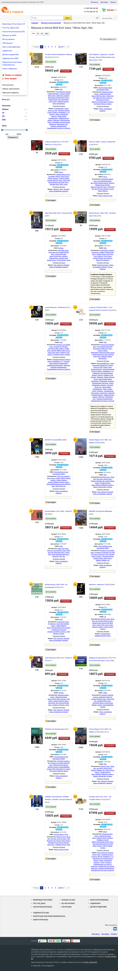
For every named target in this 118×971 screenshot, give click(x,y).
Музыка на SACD (9, 35)
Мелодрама (103, 381)
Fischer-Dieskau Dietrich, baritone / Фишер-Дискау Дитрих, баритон (103, 185)
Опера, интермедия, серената (58, 191)
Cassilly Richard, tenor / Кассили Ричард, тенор (59, 254)
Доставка (104, 2)
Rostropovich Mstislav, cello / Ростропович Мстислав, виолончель (103, 346)
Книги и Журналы (9, 69)
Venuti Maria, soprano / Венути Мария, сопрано (103, 846)
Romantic (67, 189)
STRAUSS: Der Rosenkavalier (54, 729)
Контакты (94, 2)
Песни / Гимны (107, 389)
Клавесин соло (108, 375)
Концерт (52, 114)
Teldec (105, 693)
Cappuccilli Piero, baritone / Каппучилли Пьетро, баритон (102, 100)
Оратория (110, 385)
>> (68, 47)
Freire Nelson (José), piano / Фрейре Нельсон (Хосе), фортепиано (59, 101)
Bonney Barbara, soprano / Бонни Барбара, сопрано (103, 705)
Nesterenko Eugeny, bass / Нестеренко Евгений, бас (102, 181)
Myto (61, 546)
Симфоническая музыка (55, 365)
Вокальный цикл (103, 265)
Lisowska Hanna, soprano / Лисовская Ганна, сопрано (103, 556)
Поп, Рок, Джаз (39, 903)
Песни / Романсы (97, 391)
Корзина (112, 10)
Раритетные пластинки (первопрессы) (12, 63)
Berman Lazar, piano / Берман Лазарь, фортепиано (103, 356)
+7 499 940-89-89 (91, 8)
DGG (61, 89)
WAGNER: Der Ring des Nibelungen (100, 511)
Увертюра (56, 120)
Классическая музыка (42, 907)
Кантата (100, 375)
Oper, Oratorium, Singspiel (61, 265)
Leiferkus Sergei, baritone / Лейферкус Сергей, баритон (102, 840)
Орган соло (98, 387)
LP (38, 33)
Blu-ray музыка (8, 39)
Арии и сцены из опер (105, 196)
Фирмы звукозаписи (10, 89)
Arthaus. (61, 248)
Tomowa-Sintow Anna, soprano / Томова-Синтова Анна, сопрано (59, 630)
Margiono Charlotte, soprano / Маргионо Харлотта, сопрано (102, 697)
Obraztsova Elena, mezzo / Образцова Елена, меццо (102, 94)
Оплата (113, 2)
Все (33, 33)
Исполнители (7, 85)
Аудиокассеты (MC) (10, 58)
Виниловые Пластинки (42, 900)
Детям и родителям (10, 54)
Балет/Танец (107, 367)
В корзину (66, 71)
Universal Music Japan (61, 834)
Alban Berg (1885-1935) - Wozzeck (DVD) (58, 213)
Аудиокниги (7, 51)
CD (42, 33)
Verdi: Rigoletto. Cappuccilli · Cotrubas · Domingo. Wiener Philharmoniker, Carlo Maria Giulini (102, 57)
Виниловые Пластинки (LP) (13, 24)
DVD (46, 33)
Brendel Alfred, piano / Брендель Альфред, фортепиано (59, 96)
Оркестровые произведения (58, 363)
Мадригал (100, 377)
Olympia (61, 693)
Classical (56, 189)
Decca (61, 172)
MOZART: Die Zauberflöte (53, 440)
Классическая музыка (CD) (13, 32)
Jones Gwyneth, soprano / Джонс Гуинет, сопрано (103, 627)
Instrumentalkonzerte (103, 363)
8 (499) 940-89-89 (90, 962)
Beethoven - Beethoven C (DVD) (99, 584)
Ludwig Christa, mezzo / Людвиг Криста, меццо (102, 483)
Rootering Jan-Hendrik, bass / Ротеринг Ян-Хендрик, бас (59, 346)
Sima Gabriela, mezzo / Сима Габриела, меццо (58, 626)
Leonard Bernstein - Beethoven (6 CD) (57, 307)
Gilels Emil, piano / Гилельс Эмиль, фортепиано (101, 350)
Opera (61, 189)
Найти (67, 18)
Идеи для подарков (10, 93)
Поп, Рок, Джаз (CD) (10, 28)
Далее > (61, 47)
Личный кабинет (108, 18)
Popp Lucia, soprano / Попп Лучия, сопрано (103, 256)
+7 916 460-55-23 (91, 12)
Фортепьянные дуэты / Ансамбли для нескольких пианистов (58, 122)
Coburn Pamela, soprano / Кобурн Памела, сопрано (58, 178)
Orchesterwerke (59, 108)
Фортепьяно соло (62, 124)
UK (105, 617)
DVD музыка (7, 43)
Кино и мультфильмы (11, 47)
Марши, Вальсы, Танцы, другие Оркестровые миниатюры (103, 379)
